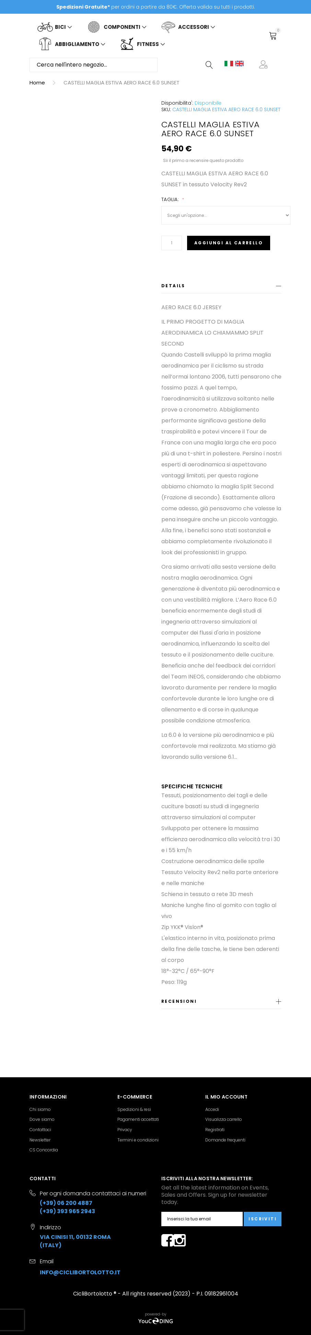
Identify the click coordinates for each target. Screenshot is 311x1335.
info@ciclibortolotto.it (80, 1272)
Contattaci (40, 1130)
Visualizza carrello (223, 1119)
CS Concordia (44, 1150)
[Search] (210, 65)
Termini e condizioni (138, 1140)
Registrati (214, 1130)
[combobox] (94, 65)
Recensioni (179, 1001)
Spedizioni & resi (134, 1109)
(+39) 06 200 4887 (66, 1203)
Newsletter (40, 1140)
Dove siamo (42, 1119)
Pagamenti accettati (138, 1119)
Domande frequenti (225, 1140)
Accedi (212, 1109)
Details (173, 286)
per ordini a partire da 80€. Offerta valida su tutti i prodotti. (155, 6)
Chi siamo (40, 1109)
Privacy (124, 1130)
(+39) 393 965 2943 (67, 1211)
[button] (264, 64)
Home (37, 82)
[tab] (221, 287)
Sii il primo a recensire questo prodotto (203, 160)
